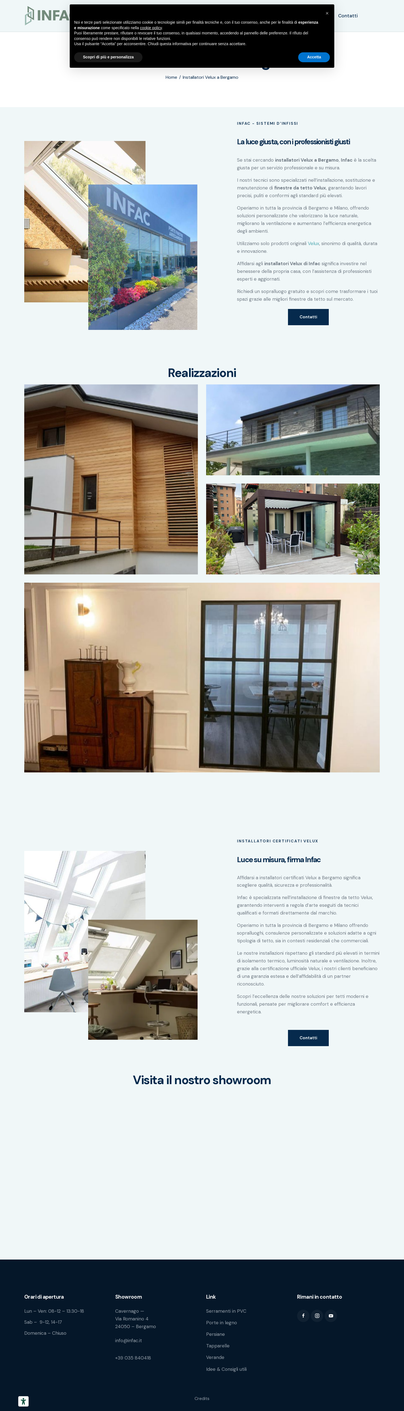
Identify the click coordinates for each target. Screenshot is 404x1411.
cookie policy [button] (151, 28)
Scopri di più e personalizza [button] (108, 57)
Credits (202, 1398)
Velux (313, 243)
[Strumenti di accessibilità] (23, 1401)
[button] (327, 13)
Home (171, 77)
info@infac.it (128, 1340)
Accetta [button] (314, 57)
